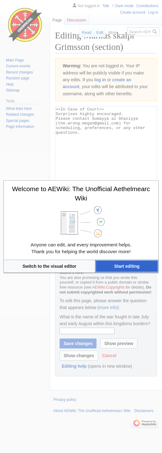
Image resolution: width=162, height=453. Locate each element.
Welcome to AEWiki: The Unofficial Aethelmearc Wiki (81, 193)
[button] (49, 266)
